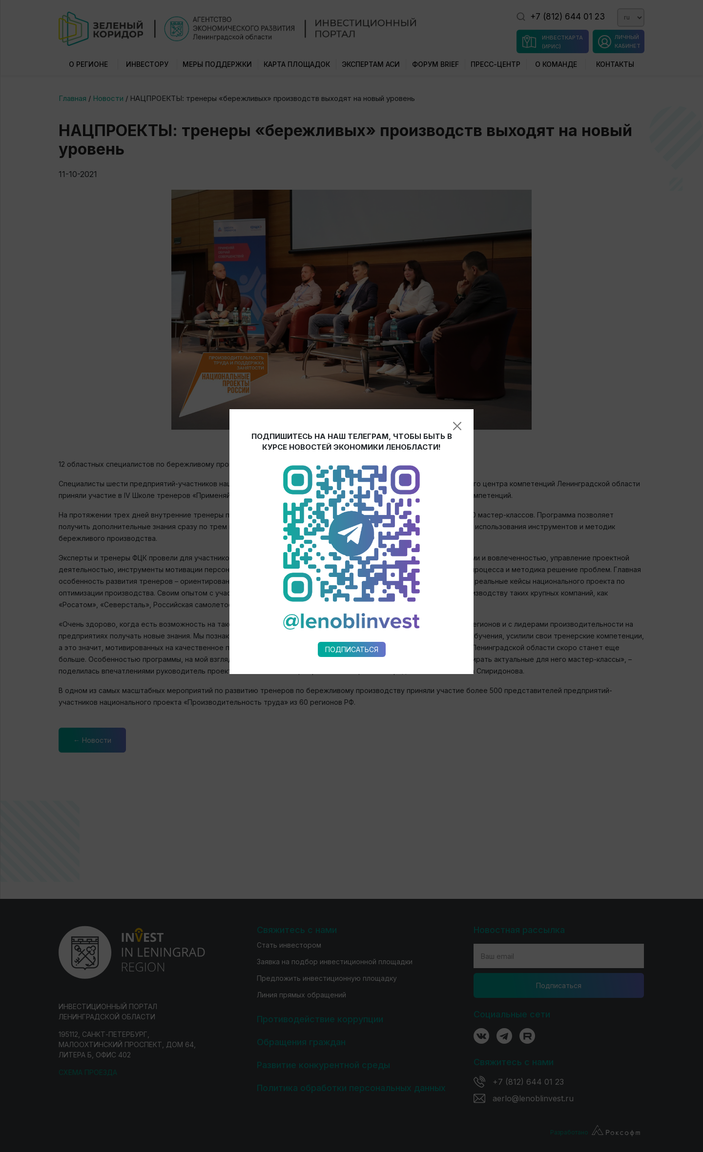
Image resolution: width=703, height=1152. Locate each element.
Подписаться (351, 497)
